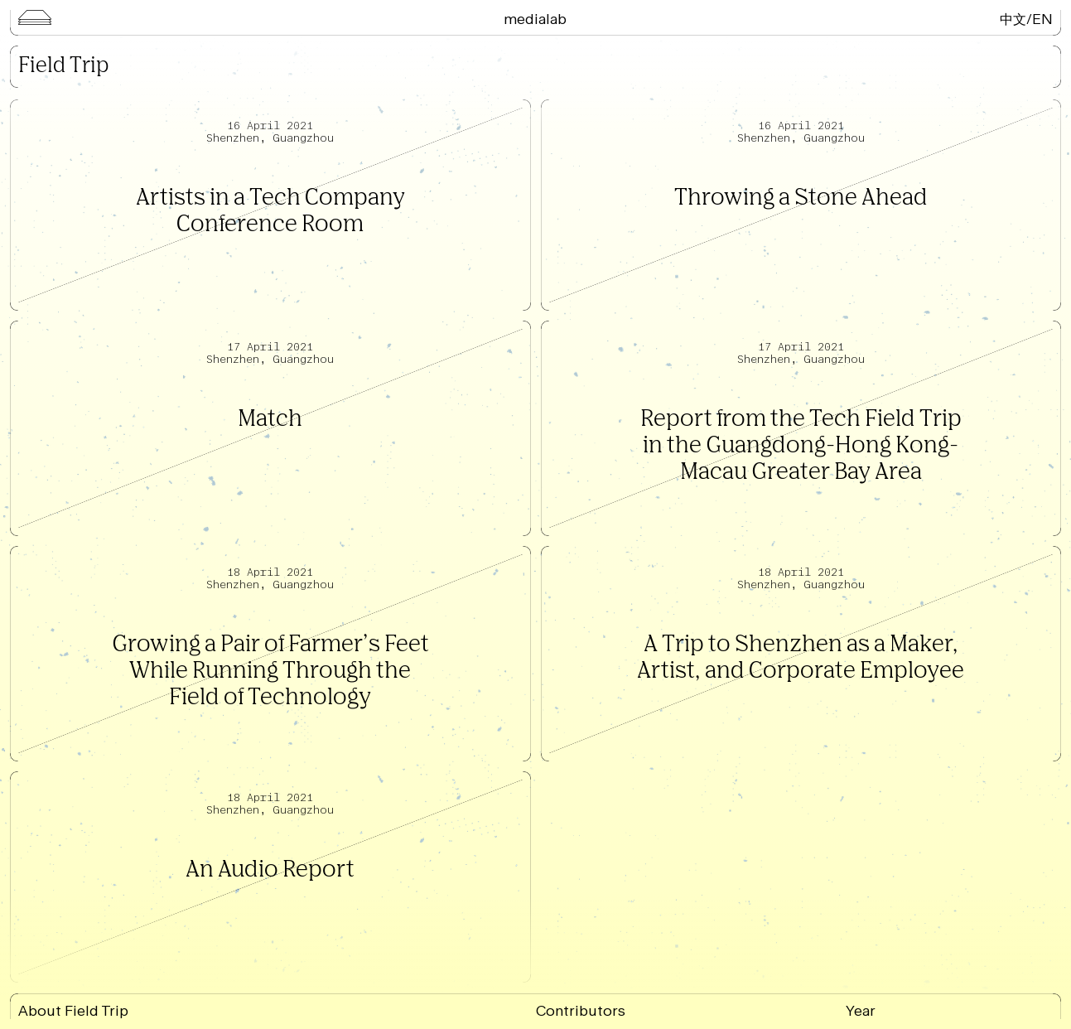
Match (270, 419)
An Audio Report (270, 870)
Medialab (535, 18)
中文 (1013, 19)
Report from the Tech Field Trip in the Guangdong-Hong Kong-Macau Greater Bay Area (801, 446)
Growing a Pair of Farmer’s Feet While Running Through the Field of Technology (270, 671)
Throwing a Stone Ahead (801, 198)
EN (1042, 18)
